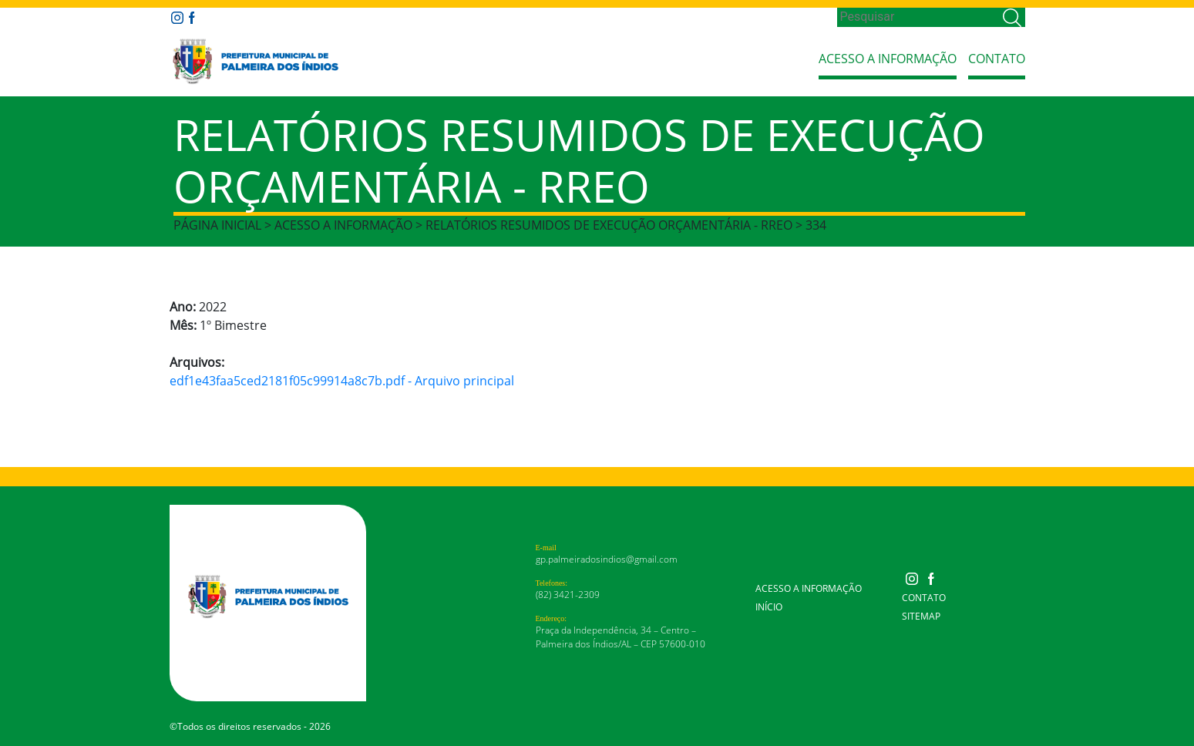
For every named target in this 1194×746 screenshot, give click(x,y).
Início (768, 606)
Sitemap (921, 616)
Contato (996, 58)
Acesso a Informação (888, 58)
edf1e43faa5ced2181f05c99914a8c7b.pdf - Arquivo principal (342, 380)
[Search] (918, 17)
